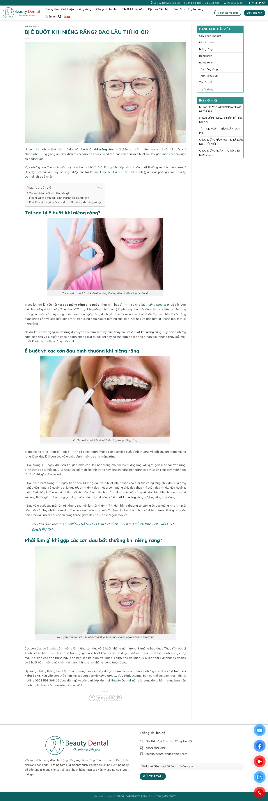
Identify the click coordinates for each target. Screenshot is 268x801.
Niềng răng (85, 9)
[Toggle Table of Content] (97, 188)
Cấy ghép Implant (108, 9)
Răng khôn (205, 55)
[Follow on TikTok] (256, 3)
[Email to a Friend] (105, 698)
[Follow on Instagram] (253, 3)
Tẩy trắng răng (208, 69)
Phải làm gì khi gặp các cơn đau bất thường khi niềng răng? (65, 202)
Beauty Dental (121, 680)
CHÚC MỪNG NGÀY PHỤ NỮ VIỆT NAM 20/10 (219, 152)
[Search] (59, 16)
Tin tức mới (205, 82)
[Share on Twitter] (99, 698)
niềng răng (107, 149)
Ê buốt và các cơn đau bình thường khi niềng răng (59, 198)
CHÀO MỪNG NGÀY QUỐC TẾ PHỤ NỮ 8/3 (220, 120)
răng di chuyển (140, 293)
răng (181, 167)
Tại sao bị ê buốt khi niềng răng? (49, 193)
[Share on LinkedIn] (119, 698)
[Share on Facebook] (92, 698)
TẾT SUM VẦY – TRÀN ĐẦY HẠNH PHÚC (220, 131)
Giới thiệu (67, 9)
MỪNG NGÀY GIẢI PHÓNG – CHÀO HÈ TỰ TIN (220, 109)
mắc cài (167, 154)
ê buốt (88, 149)
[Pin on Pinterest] (112, 698)
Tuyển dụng (195, 9)
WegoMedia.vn (166, 796)
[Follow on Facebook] (249, 3)
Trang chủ (52, 9)
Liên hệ (51, 16)
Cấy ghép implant (210, 36)
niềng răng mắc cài (60, 341)
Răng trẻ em (206, 62)
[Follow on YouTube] (263, 3)
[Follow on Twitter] (260, 3)
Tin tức (179, 9)
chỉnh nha (31, 154)
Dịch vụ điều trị (159, 9)
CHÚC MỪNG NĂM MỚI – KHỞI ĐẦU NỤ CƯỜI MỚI (221, 142)
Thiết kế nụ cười (134, 9)
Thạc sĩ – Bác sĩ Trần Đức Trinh (121, 172)
